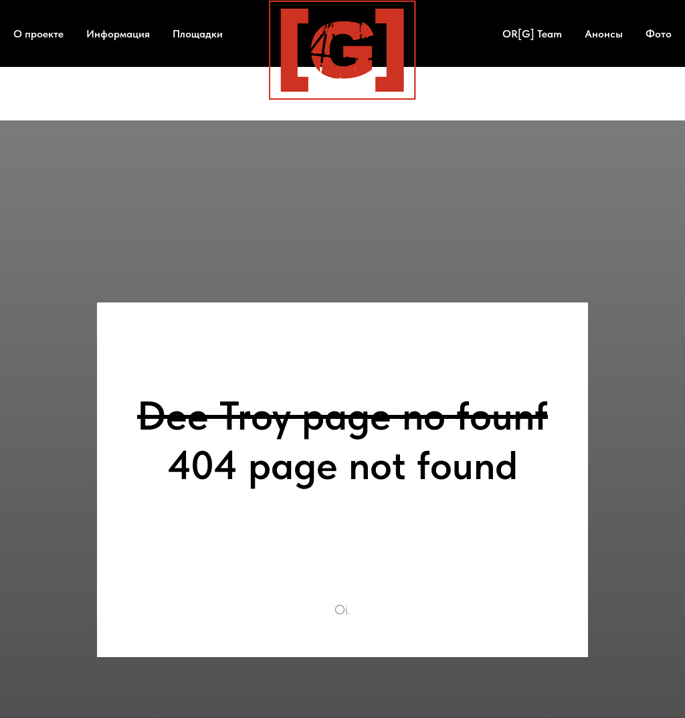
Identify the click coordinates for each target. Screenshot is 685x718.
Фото (659, 33)
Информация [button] (118, 33)
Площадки (198, 33)
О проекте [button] (38, 33)
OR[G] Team (532, 33)
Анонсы (604, 33)
